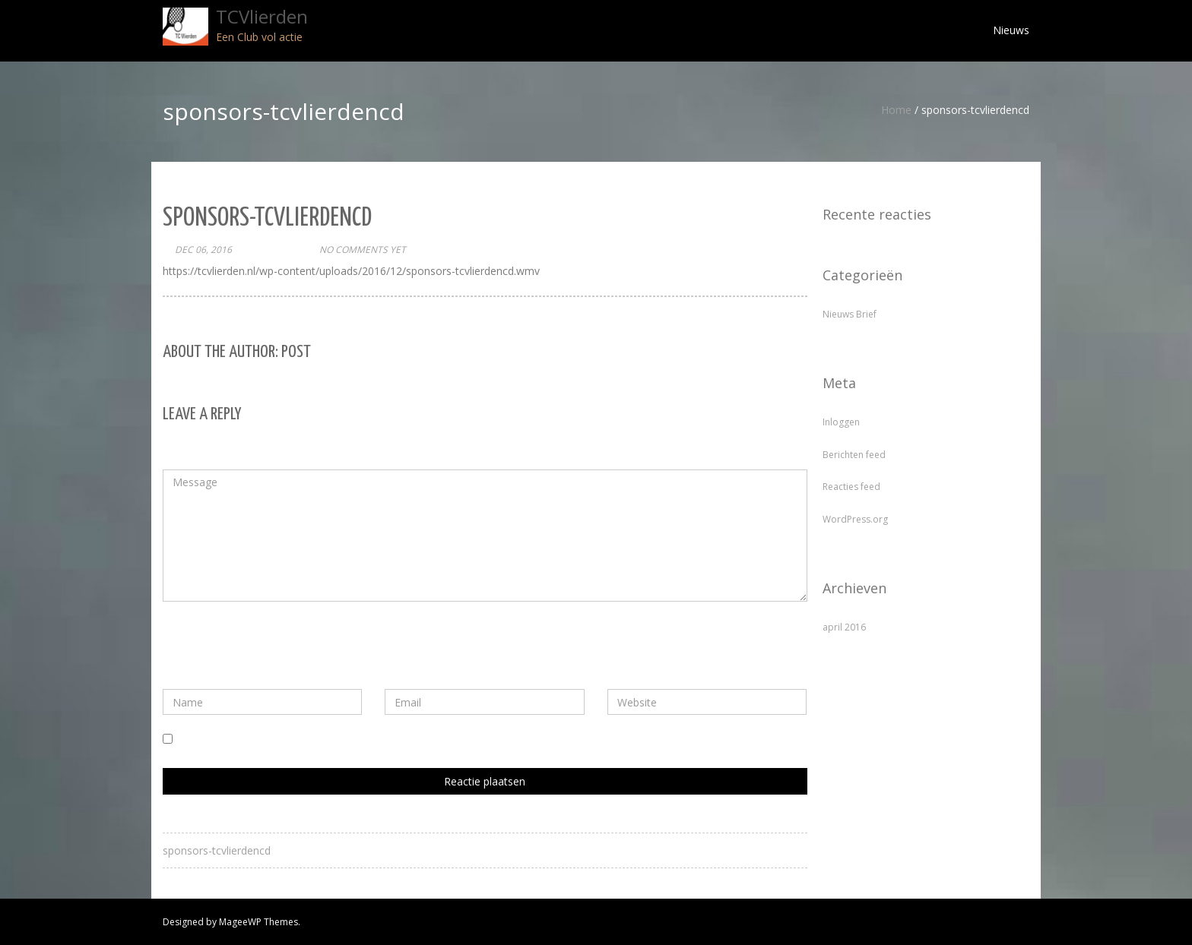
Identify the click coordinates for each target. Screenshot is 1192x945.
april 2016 (844, 627)
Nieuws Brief (850, 314)
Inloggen (841, 422)
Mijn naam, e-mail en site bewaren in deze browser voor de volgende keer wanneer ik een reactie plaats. (433, 739)
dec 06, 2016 (203, 249)
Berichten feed (854, 454)
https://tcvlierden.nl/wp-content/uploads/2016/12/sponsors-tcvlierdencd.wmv (351, 271)
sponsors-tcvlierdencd (217, 850)
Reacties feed (851, 486)
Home (896, 110)
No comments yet (362, 249)
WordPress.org (855, 519)
